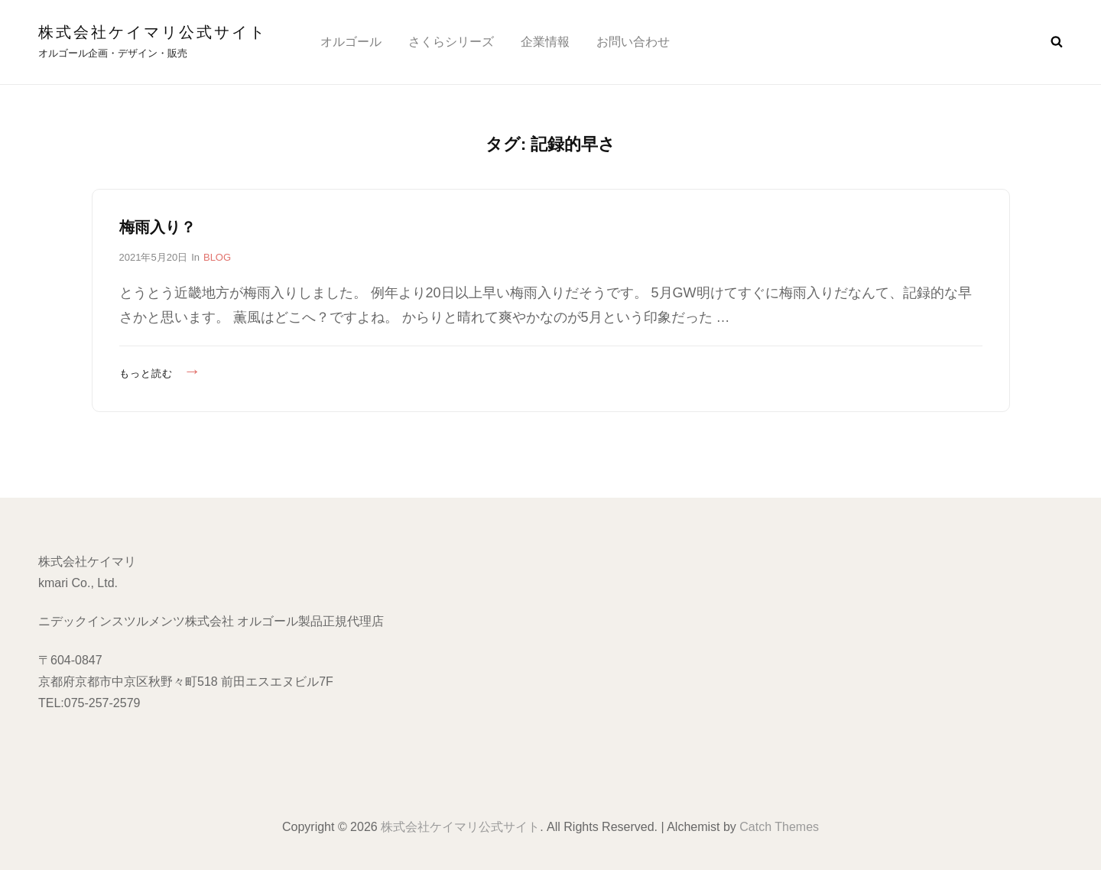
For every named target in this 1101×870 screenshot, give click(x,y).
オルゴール (351, 41)
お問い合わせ (633, 41)
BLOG (217, 257)
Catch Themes (779, 826)
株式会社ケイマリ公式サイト (152, 32)
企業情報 (545, 41)
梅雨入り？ (157, 227)
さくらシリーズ (451, 41)
